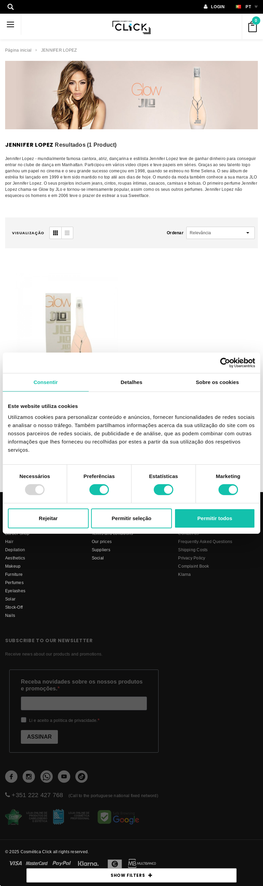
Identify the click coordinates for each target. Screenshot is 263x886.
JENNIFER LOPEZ (59, 50)
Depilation (15, 549)
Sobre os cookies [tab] (217, 382)
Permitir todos (214, 518)
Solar (10, 598)
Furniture (14, 574)
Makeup (13, 566)
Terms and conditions (112, 533)
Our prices (102, 541)
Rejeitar (48, 518)
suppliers (101, 549)
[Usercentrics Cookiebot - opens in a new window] (225, 362)
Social (98, 557)
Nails (10, 615)
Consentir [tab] (46, 382)
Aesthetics (15, 557)
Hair (9, 541)
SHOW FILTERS (131, 875)
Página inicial (18, 50)
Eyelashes (15, 590)
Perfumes (14, 582)
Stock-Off (14, 607)
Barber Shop (17, 533)
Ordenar (175, 232)
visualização (28, 233)
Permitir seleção (131, 518)
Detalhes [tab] (131, 382)
